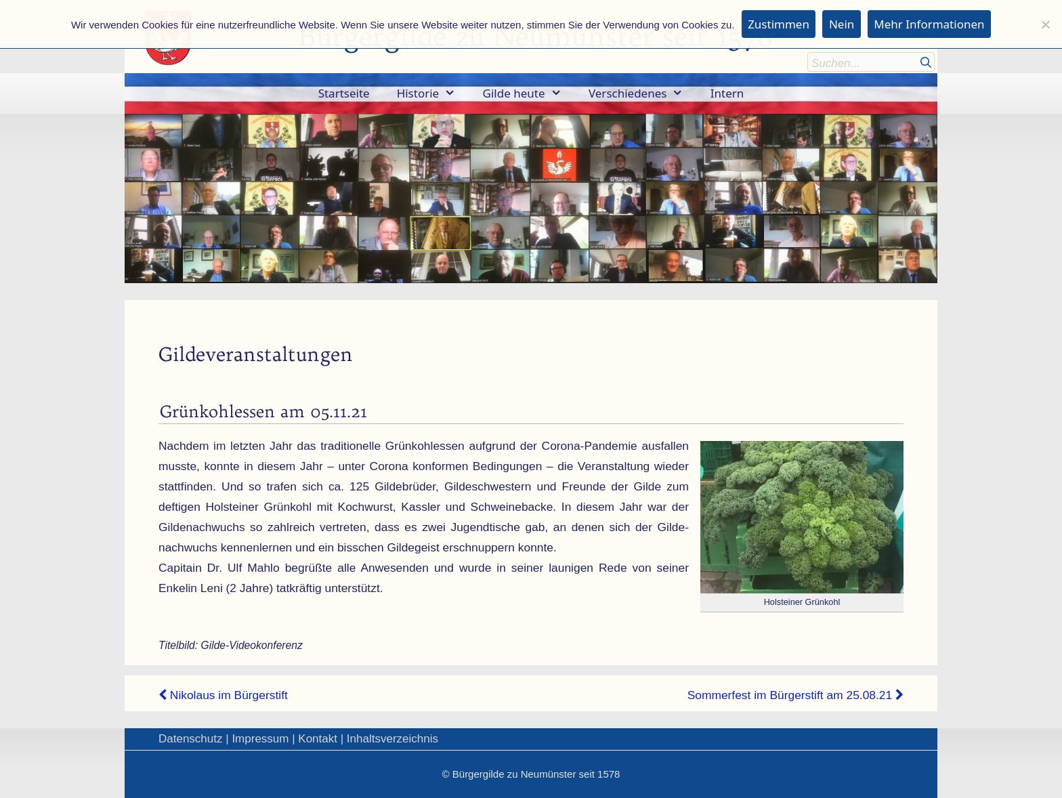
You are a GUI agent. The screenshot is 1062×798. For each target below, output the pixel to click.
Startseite (344, 93)
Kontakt (317, 738)
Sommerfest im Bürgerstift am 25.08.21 (795, 695)
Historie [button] (433, 93)
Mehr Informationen (929, 24)
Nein (841, 24)
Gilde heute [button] (529, 93)
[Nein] (1045, 24)
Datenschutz (190, 738)
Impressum (260, 738)
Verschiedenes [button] (643, 93)
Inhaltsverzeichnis (392, 738)
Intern (727, 93)
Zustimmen (778, 24)
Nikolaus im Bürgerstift (223, 695)
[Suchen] (925, 61)
